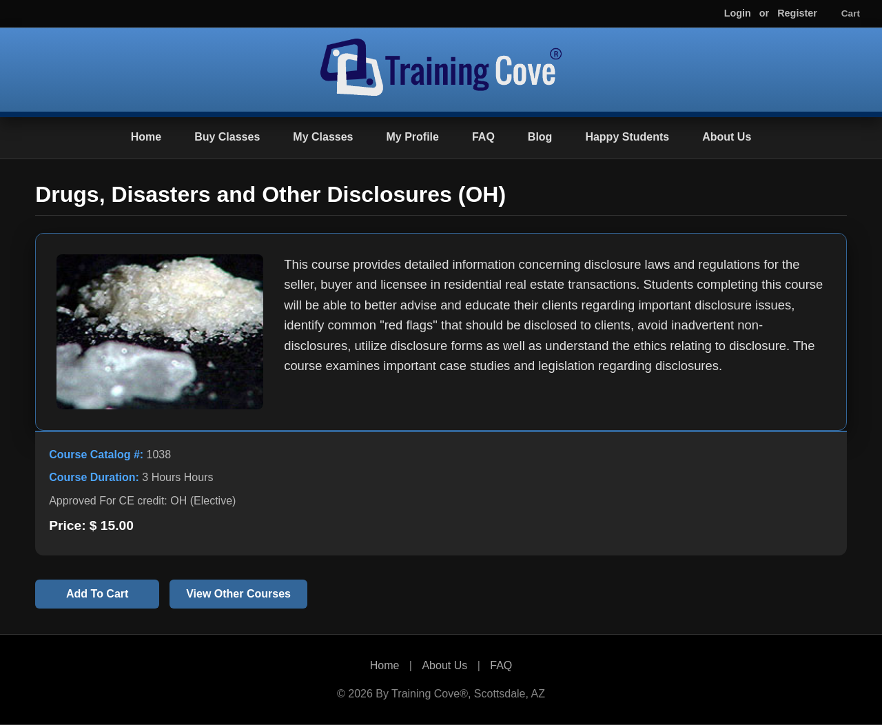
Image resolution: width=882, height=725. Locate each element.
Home (146, 137)
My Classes (323, 137)
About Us (726, 137)
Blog (540, 137)
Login (737, 13)
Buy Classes (227, 137)
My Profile (412, 137)
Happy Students (627, 137)
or (764, 13)
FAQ (483, 137)
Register (797, 13)
